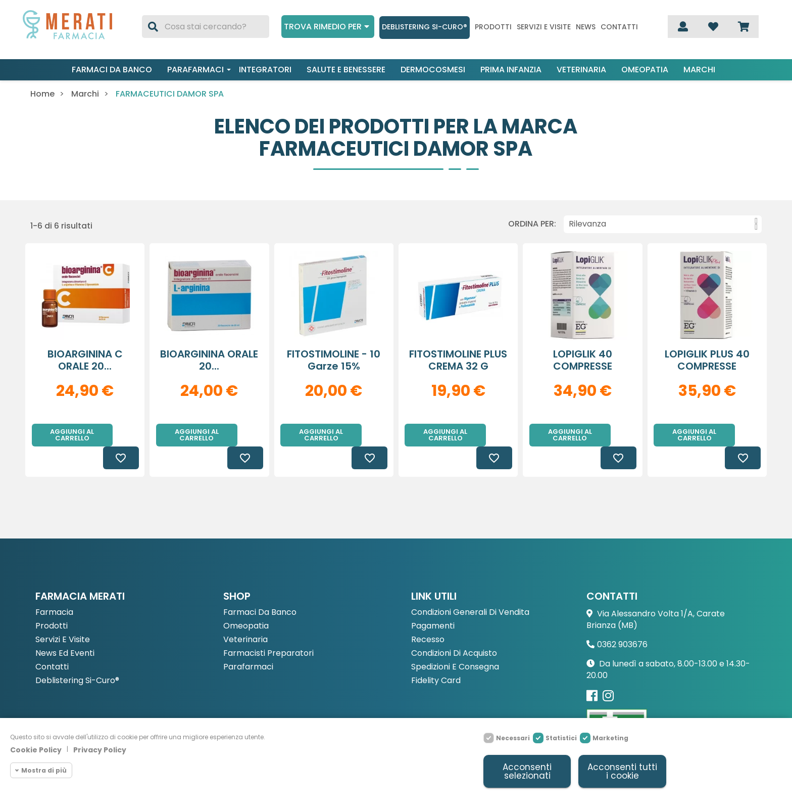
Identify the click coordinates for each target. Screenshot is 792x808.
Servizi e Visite (62, 617)
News (586, 27)
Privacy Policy (99, 750)
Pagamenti (433, 603)
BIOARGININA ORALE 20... (209, 360)
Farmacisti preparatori (268, 630)
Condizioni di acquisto (454, 630)
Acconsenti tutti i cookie (622, 771)
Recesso (427, 617)
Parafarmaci (195, 69)
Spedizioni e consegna (455, 644)
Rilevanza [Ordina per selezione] (663, 224)
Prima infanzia (510, 69)
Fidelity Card (436, 658)
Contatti (619, 27)
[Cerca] (205, 26)
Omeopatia (644, 69)
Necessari (513, 738)
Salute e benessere (346, 69)
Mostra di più (44, 770)
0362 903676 (622, 621)
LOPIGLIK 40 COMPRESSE (582, 360)
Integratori (265, 69)
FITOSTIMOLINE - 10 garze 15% (333, 360)
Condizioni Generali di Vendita (470, 590)
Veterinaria (581, 69)
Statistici (561, 738)
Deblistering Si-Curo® (424, 27)
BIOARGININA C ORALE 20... (85, 360)
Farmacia (54, 590)
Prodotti (493, 27)
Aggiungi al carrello (72, 435)
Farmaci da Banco (259, 590)
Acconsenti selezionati (527, 771)
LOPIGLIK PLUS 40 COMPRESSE (707, 360)
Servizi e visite (544, 27)
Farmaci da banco (112, 69)
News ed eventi (64, 630)
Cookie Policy (36, 750)
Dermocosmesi (433, 69)
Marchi (699, 69)
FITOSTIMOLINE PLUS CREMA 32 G (458, 360)
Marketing (610, 738)
